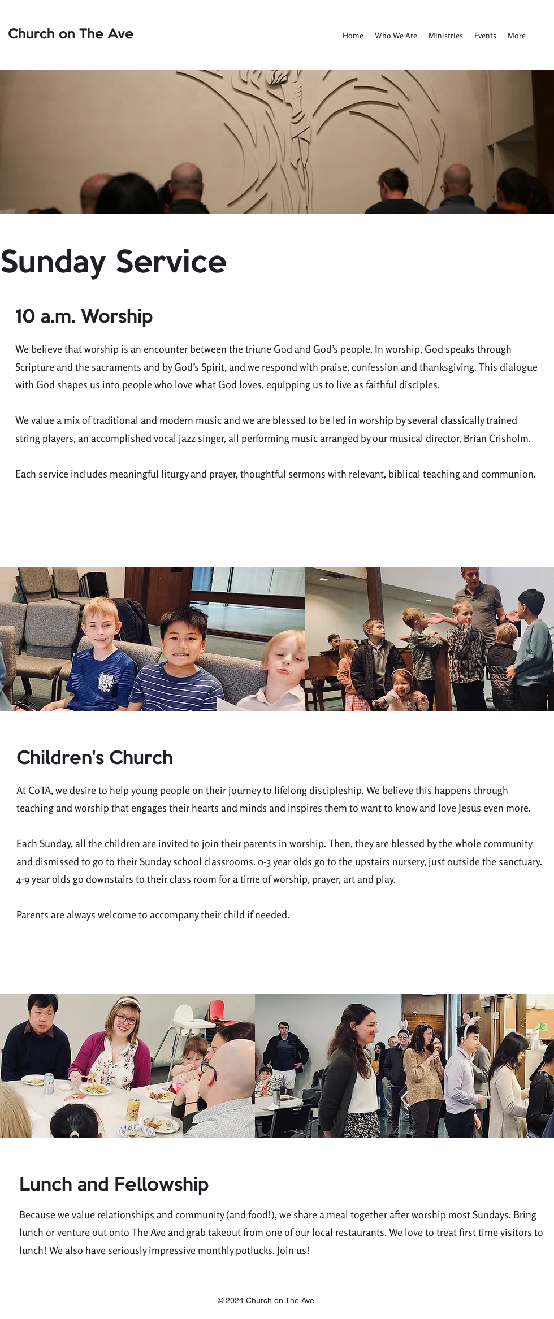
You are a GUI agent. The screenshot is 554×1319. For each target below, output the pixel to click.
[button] (396, 35)
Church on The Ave (70, 34)
